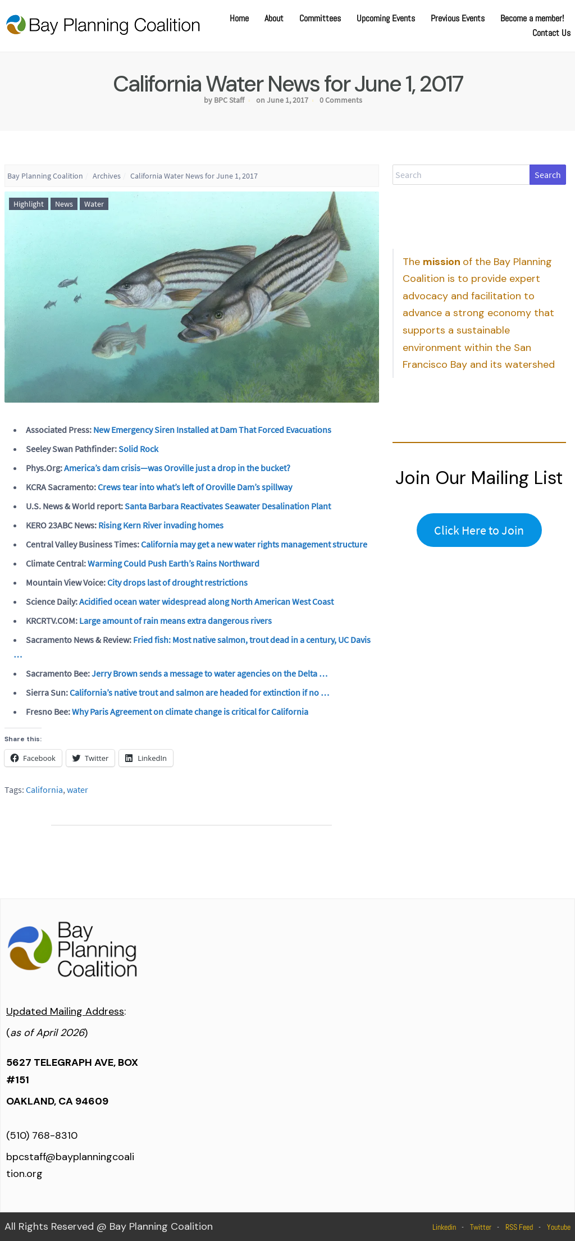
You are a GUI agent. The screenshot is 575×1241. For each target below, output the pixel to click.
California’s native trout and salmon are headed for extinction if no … (199, 692)
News (64, 204)
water (77, 789)
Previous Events (458, 18)
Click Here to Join (479, 530)
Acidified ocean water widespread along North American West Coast (206, 601)
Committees (320, 18)
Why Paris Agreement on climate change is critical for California (190, 711)
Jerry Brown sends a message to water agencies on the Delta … (209, 673)
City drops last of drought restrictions (177, 582)
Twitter (480, 1227)
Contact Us (551, 33)
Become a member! (532, 18)
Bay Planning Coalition (45, 176)
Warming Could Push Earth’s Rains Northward (173, 563)
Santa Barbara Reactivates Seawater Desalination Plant (228, 506)
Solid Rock (138, 448)
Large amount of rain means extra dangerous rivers (175, 620)
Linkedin (444, 1227)
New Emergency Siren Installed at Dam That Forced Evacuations (212, 429)
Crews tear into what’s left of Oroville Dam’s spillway (195, 486)
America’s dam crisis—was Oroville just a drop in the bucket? (177, 467)
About (274, 18)
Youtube (559, 1227)
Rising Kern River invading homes (160, 525)
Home (239, 18)
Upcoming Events (386, 18)
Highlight (28, 204)
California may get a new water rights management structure (254, 544)
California (44, 789)
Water (94, 204)
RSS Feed (519, 1227)
